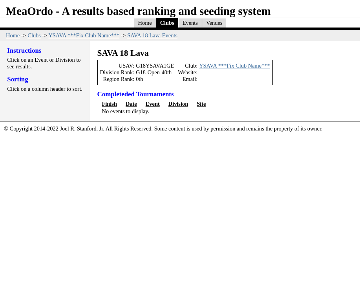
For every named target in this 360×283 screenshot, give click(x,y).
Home (145, 23)
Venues (214, 23)
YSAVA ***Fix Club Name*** (83, 35)
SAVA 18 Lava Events (152, 35)
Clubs (167, 23)
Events (190, 23)
